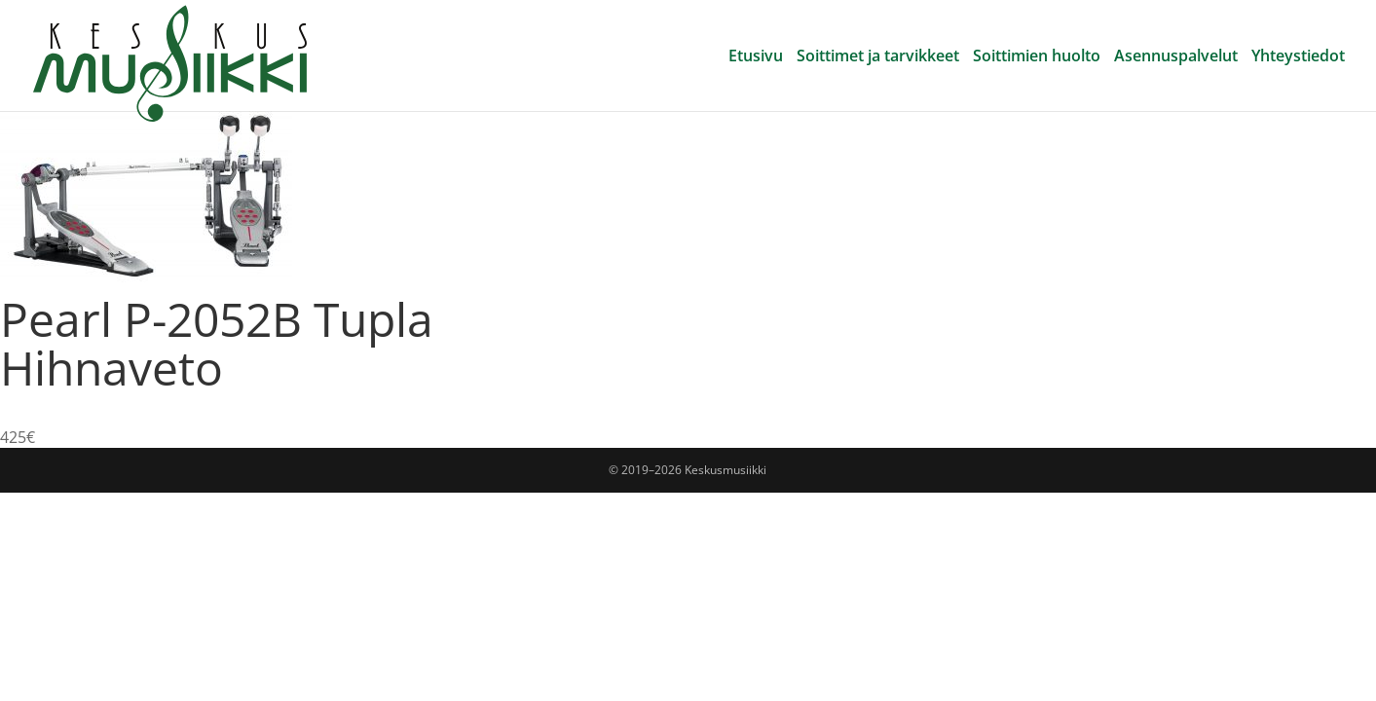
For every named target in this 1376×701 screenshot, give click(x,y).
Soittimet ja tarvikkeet (878, 57)
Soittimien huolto (1036, 57)
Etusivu (755, 57)
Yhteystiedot (1298, 57)
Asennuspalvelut (1176, 57)
